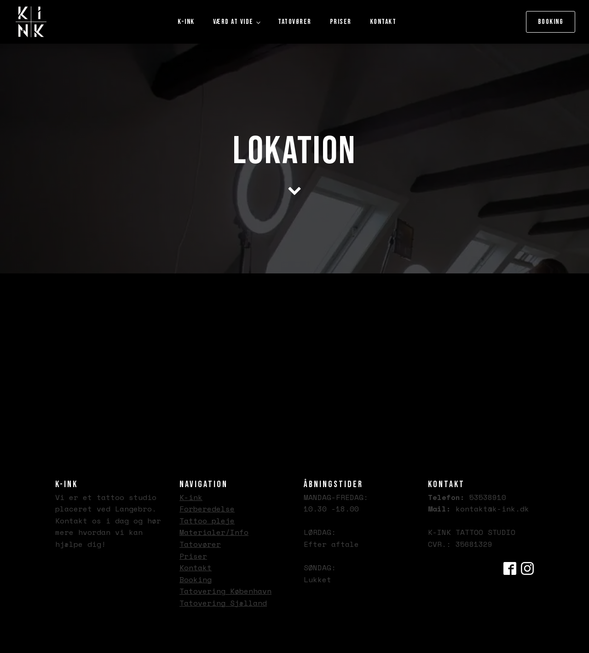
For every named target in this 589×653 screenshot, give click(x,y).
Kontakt (383, 21)
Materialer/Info (213, 532)
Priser (341, 21)
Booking (551, 21)
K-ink (186, 21)
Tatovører (295, 21)
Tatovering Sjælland (223, 602)
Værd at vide (233, 21)
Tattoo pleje (207, 520)
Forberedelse (207, 508)
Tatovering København (225, 590)
